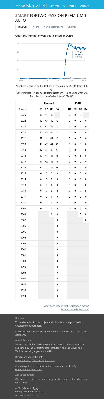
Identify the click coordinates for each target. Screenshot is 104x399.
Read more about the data (29, 357)
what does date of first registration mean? (66, 305)
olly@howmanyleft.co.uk (30, 391)
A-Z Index (69, 6)
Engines (72, 26)
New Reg (53, 26)
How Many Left (31, 6)
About (84, 6)
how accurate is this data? (75, 309)
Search (54, 6)
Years (36, 26)
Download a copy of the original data (35, 360)
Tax (23, 26)
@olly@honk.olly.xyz (29, 388)
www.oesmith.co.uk (28, 395)
